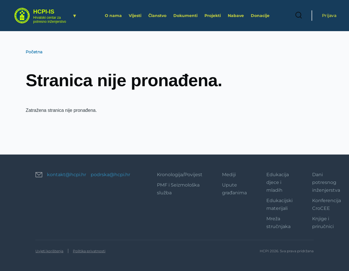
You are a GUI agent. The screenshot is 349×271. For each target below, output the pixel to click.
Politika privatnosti (89, 251)
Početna (34, 51)
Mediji (229, 174)
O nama (113, 15)
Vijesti (135, 15)
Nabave (236, 15)
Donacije (260, 15)
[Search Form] (298, 15)
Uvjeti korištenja (49, 251)
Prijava (329, 15)
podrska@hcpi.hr (110, 174)
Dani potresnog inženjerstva (326, 182)
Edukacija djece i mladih (277, 182)
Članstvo (157, 15)
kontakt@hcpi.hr (66, 174)
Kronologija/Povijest (179, 174)
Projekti (212, 15)
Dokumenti (185, 15)
